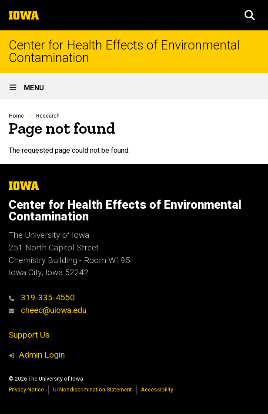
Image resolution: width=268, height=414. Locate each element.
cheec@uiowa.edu (48, 310)
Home (16, 115)
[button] (249, 15)
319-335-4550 (42, 297)
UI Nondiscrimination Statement (92, 389)
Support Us (29, 335)
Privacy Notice (26, 389)
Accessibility (157, 389)
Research (48, 115)
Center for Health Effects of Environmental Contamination (124, 51)
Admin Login (42, 355)
